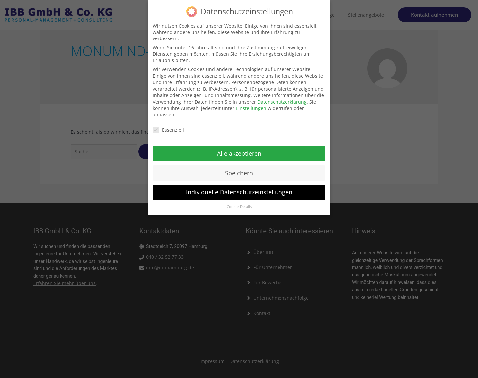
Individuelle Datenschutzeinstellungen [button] (239, 189)
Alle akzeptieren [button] (239, 150)
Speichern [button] (239, 170)
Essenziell (168, 127)
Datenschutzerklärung (282, 99)
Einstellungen (251, 105)
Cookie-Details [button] (239, 204)
